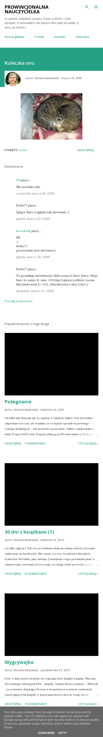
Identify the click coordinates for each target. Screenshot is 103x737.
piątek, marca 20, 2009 (33, 219)
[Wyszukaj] (86, 7)
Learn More (46, 732)
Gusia (23, 150)
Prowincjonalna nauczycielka (27, 9)
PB (18, 180)
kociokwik (23, 231)
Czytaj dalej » (88, 443)
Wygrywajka (19, 662)
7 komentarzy (35, 443)
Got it (62, 732)
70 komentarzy (35, 704)
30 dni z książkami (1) (29, 532)
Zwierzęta (82, 37)
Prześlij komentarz (19, 301)
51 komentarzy (35, 573)
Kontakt (59, 37)
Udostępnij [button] (85, 150)
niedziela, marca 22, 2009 (35, 291)
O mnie (39, 37)
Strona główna (14, 37)
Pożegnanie (18, 401)
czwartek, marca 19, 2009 (35, 193)
